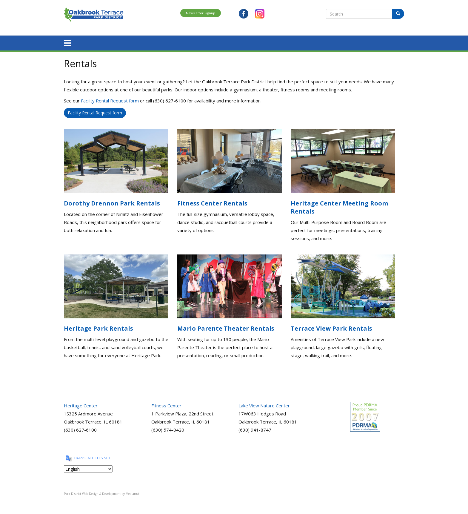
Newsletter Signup (200, 13)
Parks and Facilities (178, 42)
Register (113, 42)
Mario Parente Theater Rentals (225, 327)
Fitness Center (166, 405)
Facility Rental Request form (110, 100)
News (335, 42)
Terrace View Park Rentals (331, 327)
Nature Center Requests (296, 42)
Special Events (223, 42)
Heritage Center (81, 405)
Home (69, 42)
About (90, 42)
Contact (357, 42)
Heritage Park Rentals (98, 327)
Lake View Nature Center (264, 405)
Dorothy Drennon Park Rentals (112, 202)
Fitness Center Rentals (212, 202)
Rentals (255, 42)
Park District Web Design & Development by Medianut (101, 493)
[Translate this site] (88, 468)
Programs (140, 42)
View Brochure (388, 42)
